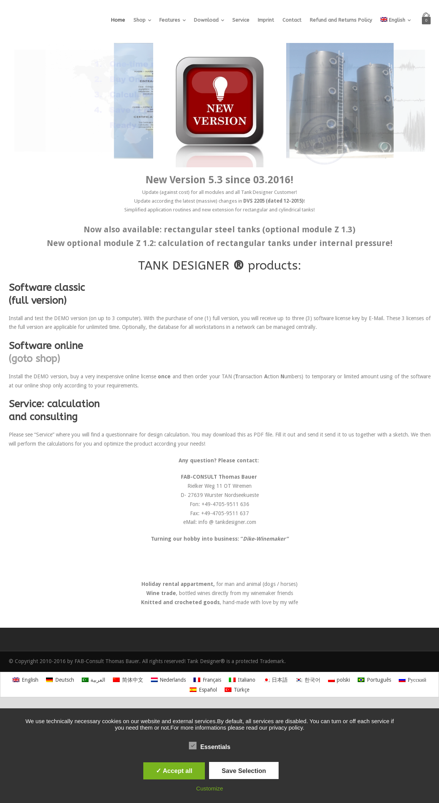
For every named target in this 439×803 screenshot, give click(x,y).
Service (240, 20)
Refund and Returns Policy (341, 20)
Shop (139, 20)
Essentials (209, 746)
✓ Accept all (174, 770)
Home (118, 20)
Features (169, 20)
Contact (291, 20)
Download (206, 20)
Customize (209, 788)
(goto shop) (34, 359)
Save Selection (244, 770)
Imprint (266, 20)
